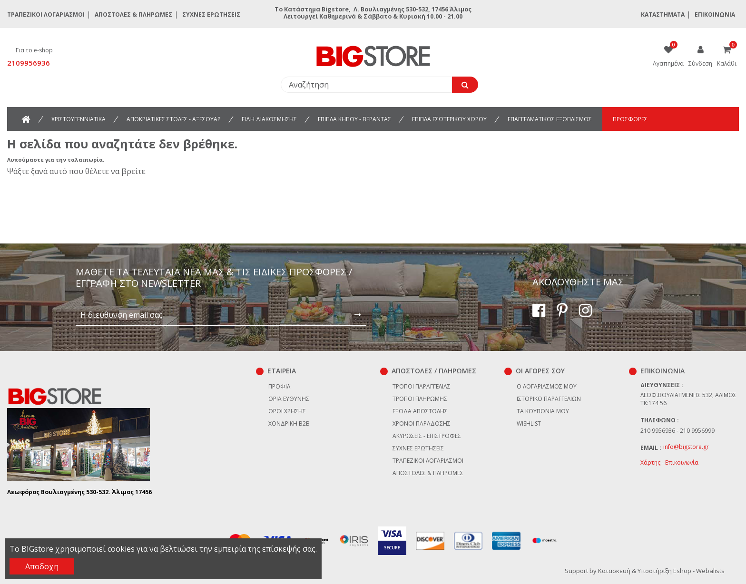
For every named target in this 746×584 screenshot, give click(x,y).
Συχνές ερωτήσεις (211, 14)
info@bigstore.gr (686, 447)
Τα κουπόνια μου (543, 411)
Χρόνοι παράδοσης (422, 423)
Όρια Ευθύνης (288, 399)
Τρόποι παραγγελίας (422, 386)
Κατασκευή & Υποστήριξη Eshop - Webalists (661, 570)
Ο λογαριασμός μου (547, 386)
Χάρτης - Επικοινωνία (669, 462)
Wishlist (529, 423)
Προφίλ (279, 386)
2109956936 (28, 63)
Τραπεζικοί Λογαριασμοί (46, 14)
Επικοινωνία (715, 14)
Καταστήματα (663, 14)
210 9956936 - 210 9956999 (677, 431)
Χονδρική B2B (289, 423)
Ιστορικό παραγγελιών (549, 399)
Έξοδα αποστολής (420, 411)
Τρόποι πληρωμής (420, 399)
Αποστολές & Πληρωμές (133, 14)
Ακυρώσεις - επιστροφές (427, 436)
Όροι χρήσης (287, 411)
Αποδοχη (42, 566)
